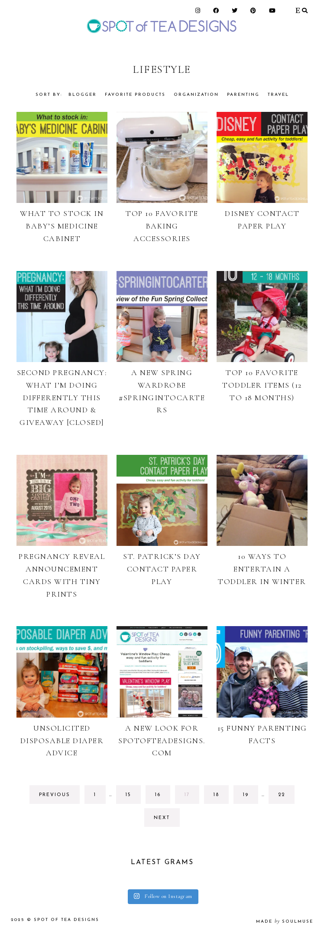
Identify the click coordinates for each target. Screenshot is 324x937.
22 (286, 797)
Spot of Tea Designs (66, 919)
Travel (278, 94)
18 (221, 797)
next (162, 818)
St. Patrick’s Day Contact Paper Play (162, 569)
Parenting (243, 94)
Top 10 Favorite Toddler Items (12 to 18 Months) (262, 385)
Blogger (82, 94)
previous (54, 795)
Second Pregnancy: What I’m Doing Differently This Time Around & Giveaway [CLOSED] (62, 397)
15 (133, 797)
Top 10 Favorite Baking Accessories (162, 226)
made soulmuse (284, 921)
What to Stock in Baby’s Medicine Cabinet (62, 226)
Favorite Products (135, 94)
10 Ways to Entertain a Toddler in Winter (262, 569)
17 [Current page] (191, 797)
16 (162, 797)
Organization (196, 94)
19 (250, 797)
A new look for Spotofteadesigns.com (162, 740)
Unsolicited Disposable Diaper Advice (62, 740)
